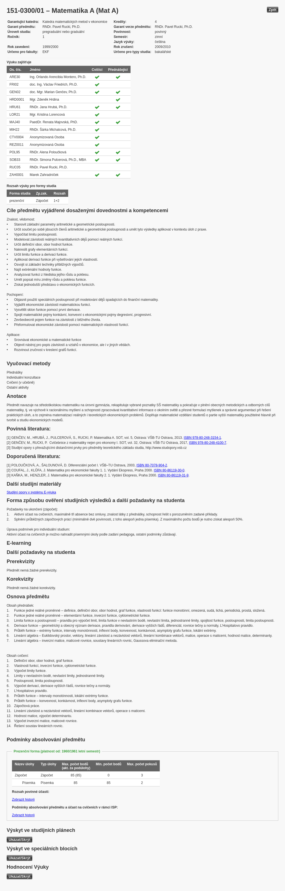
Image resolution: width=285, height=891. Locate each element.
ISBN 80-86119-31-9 (173, 475)
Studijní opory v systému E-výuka (31, 492)
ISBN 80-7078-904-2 (151, 465)
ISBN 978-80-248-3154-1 (202, 438)
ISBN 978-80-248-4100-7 (207, 443)
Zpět (272, 10)
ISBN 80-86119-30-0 (169, 470)
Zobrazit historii (23, 800)
